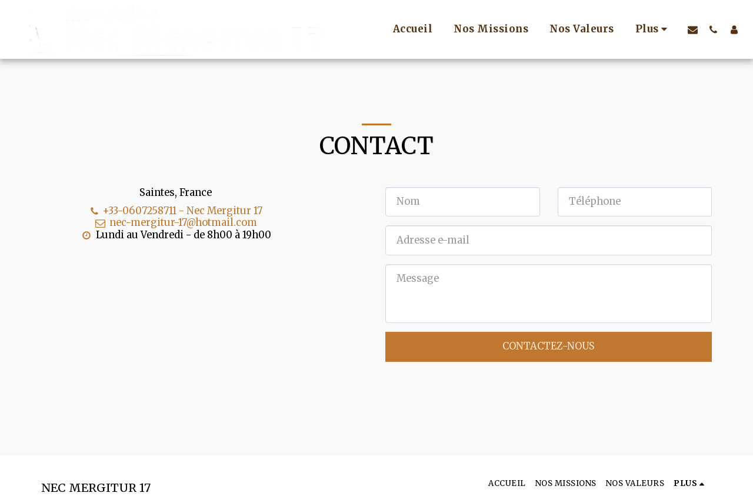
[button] (692, 29)
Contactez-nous (548, 346)
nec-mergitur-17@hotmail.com (175, 223)
